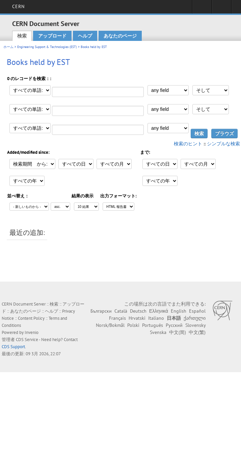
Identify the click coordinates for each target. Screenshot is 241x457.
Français (117, 318)
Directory (221, 9)
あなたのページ (120, 36)
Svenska (158, 332)
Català (120, 311)
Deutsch (138, 311)
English (178, 311)
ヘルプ (85, 36)
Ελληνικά (158, 311)
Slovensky (195, 325)
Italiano (156, 318)
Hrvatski (137, 318)
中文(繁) (197, 332)
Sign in (202, 9)
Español (197, 311)
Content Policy (31, 318)
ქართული (195, 318)
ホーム (8, 47)
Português (152, 325)
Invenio (31, 332)
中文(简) (177, 332)
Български (101, 311)
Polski (133, 325)
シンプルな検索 (223, 144)
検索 (22, 36)
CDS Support (13, 347)
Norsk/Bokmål (110, 325)
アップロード (52, 36)
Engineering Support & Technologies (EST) (47, 47)
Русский (174, 325)
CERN (18, 6)
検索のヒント (188, 144)
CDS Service (27, 339)
